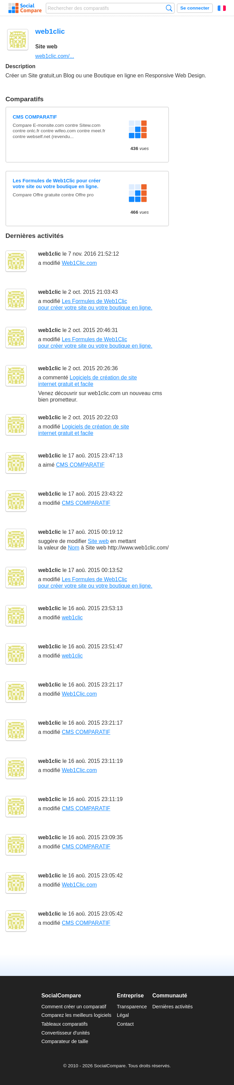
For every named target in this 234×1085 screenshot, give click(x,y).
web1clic (49, 254)
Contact (125, 1024)
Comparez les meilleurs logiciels (76, 1015)
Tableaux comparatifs (64, 1024)
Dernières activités (172, 1006)
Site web (98, 541)
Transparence (132, 1006)
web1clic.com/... (54, 56)
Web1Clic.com (79, 263)
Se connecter (194, 8)
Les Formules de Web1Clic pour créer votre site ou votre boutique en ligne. (56, 183)
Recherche (169, 8)
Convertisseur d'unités (65, 1033)
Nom (73, 548)
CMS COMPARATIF (35, 117)
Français (222, 8)
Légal (123, 1015)
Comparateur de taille (64, 1041)
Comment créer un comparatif (73, 1006)
